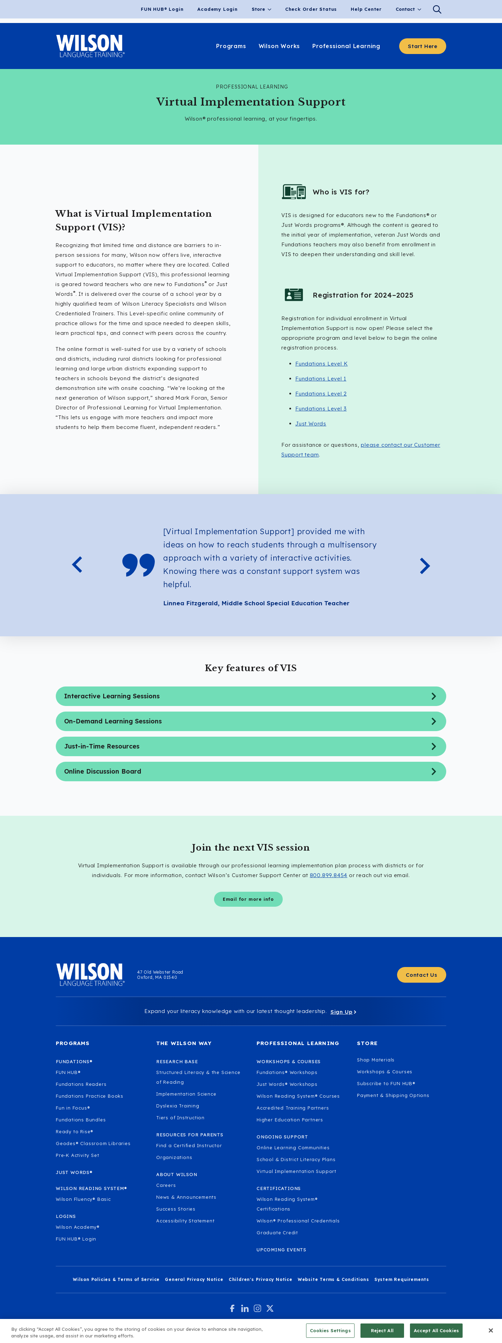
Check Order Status (311, 9)
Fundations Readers (81, 1084)
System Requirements (401, 1279)
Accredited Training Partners (293, 1108)
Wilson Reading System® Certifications (287, 1204)
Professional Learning (346, 46)
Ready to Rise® (74, 1131)
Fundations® (74, 1061)
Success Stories (176, 1209)
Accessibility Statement (185, 1220)
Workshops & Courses (384, 1071)
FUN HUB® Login (162, 9)
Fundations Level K (321, 363)
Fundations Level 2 (321, 393)
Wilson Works (279, 46)
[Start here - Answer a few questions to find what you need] (422, 46)
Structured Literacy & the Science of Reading (198, 1077)
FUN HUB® (68, 1072)
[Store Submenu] (271, 9)
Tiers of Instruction (180, 1117)
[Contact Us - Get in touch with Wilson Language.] (421, 975)
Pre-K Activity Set (77, 1155)
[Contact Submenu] (421, 9)
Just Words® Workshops (287, 1084)
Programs (73, 1043)
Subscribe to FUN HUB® (386, 1083)
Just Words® (74, 1172)
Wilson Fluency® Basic (83, 1199)
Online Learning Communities (293, 1147)
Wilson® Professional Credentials (298, 1220)
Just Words (310, 423)
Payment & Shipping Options (393, 1095)
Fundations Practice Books (89, 1096)
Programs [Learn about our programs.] (231, 46)
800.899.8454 (329, 875)
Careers (166, 1185)
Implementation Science (186, 1094)
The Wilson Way (184, 1043)
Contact (405, 9)
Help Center (366, 9)
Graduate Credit (277, 1232)
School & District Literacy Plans (296, 1159)
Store (258, 9)
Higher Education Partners (290, 1119)
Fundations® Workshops (287, 1072)
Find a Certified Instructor (189, 1145)
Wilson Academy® (78, 1227)
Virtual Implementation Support (296, 1171)
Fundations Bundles (81, 1119)
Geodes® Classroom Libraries (93, 1143)
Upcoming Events (281, 1249)
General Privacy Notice (194, 1279)
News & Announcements (186, 1197)
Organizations (174, 1157)
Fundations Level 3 (321, 408)
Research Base (177, 1061)
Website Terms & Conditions (333, 1279)
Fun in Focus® (73, 1108)
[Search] (437, 9)
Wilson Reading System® (91, 1188)
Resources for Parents (189, 1134)
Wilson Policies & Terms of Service (116, 1279)
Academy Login (217, 9)
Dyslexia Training (177, 1105)
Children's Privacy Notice (260, 1279)
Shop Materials (376, 1059)
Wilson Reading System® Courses (298, 1096)
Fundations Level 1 (320, 378)
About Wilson (176, 1174)
